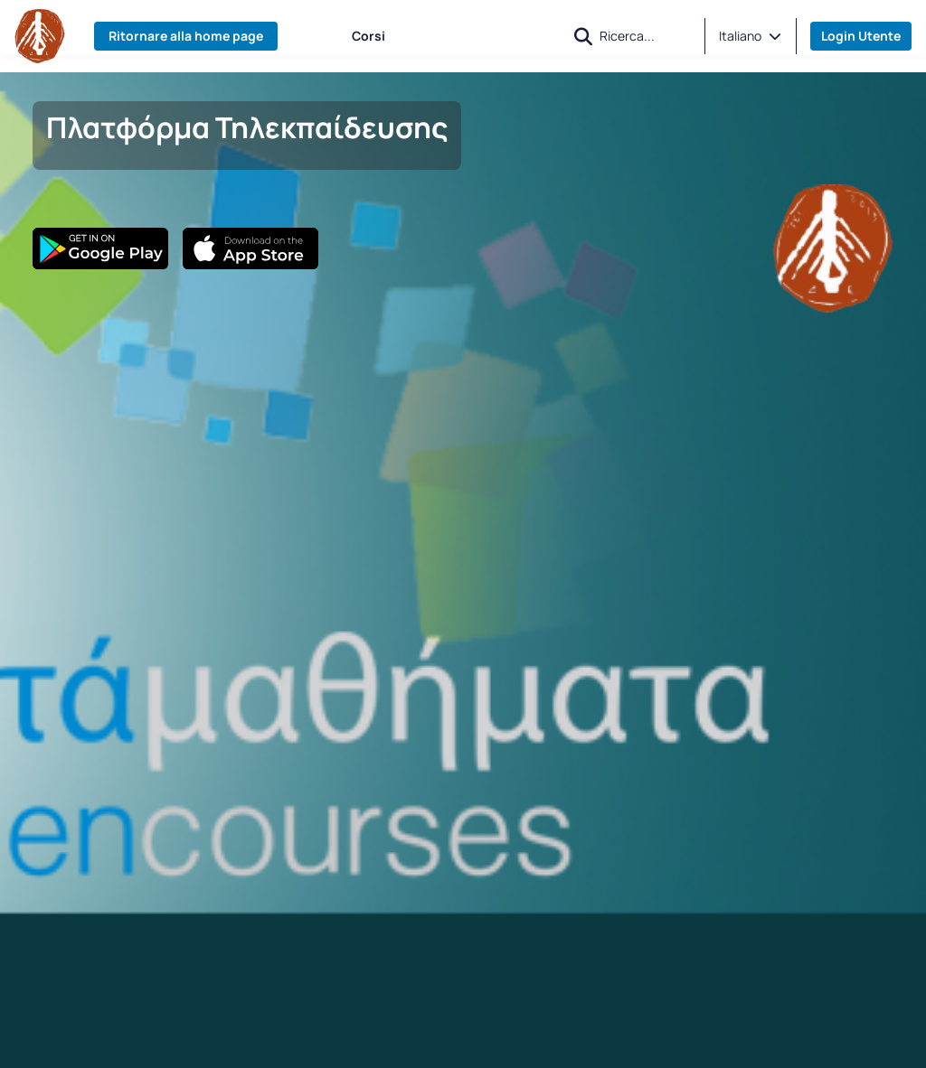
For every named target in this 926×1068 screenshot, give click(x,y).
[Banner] (832, 247)
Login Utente (861, 35)
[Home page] (39, 36)
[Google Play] (100, 248)
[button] (583, 36)
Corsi (368, 35)
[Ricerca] (645, 35)
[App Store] (250, 248)
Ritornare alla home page (186, 35)
